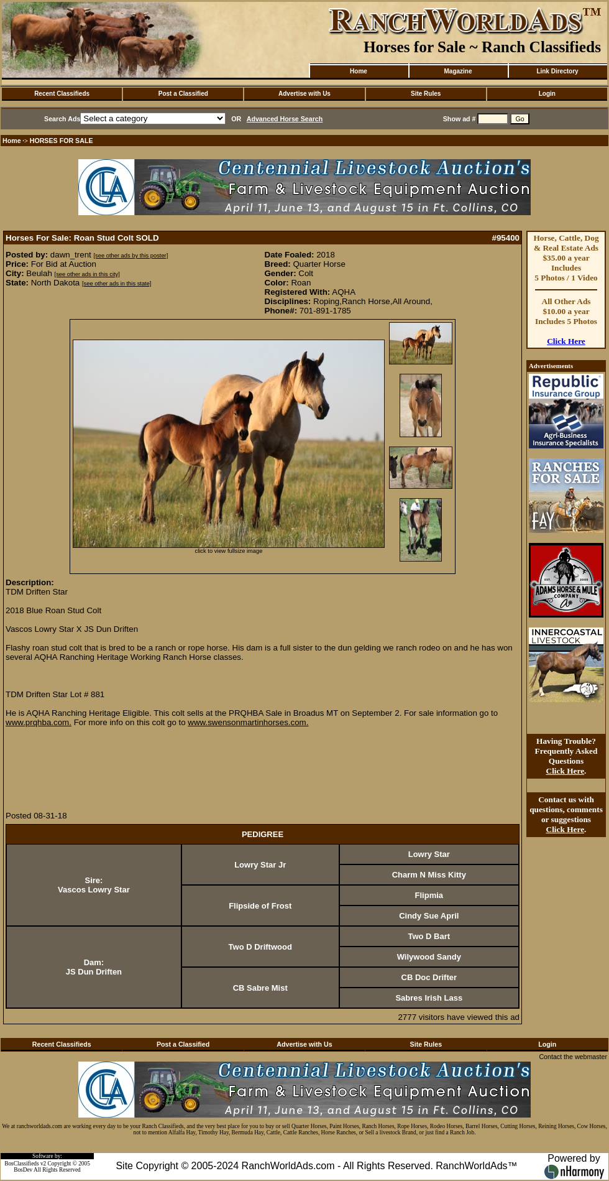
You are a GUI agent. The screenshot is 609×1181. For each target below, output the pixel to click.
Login (547, 93)
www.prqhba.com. (38, 722)
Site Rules (426, 93)
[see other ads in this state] (116, 283)
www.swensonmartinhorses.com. (248, 722)
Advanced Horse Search (285, 119)
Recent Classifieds (61, 93)
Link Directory (557, 71)
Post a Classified (183, 93)
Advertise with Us (304, 93)
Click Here (566, 341)
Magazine (458, 71)
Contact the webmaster (573, 1056)
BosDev (23, 1170)
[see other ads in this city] (87, 274)
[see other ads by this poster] (131, 255)
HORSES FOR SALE (61, 140)
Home (358, 71)
